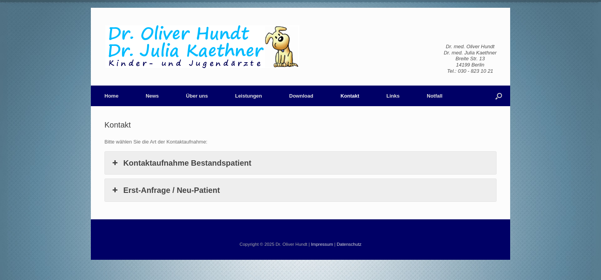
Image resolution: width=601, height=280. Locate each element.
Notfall (434, 96)
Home (111, 96)
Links (393, 96)
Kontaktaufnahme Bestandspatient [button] (181, 163)
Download (301, 96)
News (152, 96)
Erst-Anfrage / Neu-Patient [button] (165, 190)
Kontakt (349, 96)
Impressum (322, 244)
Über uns (197, 96)
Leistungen (248, 96)
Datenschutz (349, 244)
